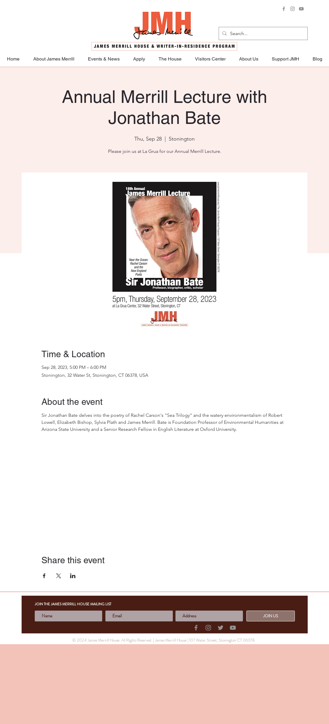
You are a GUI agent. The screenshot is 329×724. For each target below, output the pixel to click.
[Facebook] (284, 9)
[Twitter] (220, 627)
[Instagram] (292, 9)
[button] (285, 59)
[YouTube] (301, 9)
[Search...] (262, 33)
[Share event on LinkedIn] (73, 575)
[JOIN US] (270, 616)
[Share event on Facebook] (44, 575)
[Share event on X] (58, 575)
